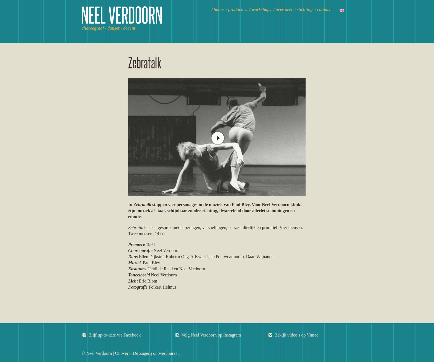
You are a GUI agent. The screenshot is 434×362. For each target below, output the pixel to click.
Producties (237, 9)
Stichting (305, 9)
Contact (323, 9)
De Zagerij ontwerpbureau (156, 353)
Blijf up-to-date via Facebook (111, 335)
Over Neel (284, 9)
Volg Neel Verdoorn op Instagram (208, 335)
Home (219, 9)
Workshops (261, 9)
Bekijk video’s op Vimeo (293, 335)
